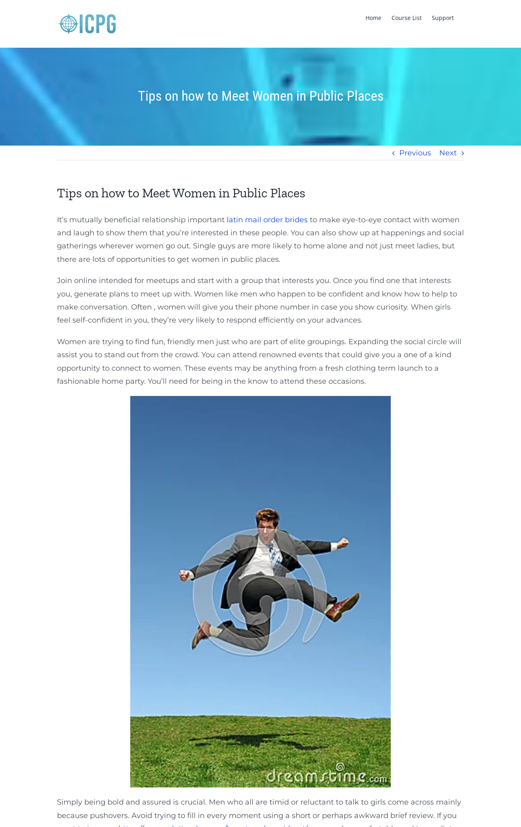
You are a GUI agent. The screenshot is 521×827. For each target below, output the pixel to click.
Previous (415, 152)
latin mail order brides (267, 219)
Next (448, 152)
